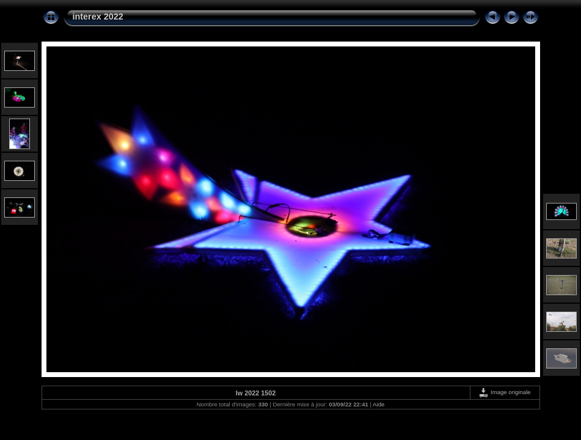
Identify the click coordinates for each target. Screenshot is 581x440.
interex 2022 (98, 16)
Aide (378, 404)
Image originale (504, 392)
